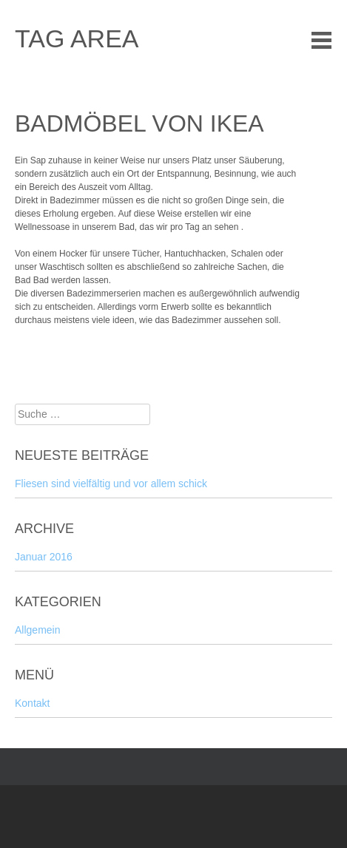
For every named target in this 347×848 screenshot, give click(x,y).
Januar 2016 (44, 557)
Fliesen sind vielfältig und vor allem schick (111, 483)
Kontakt (32, 703)
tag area (77, 38)
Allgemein (37, 630)
